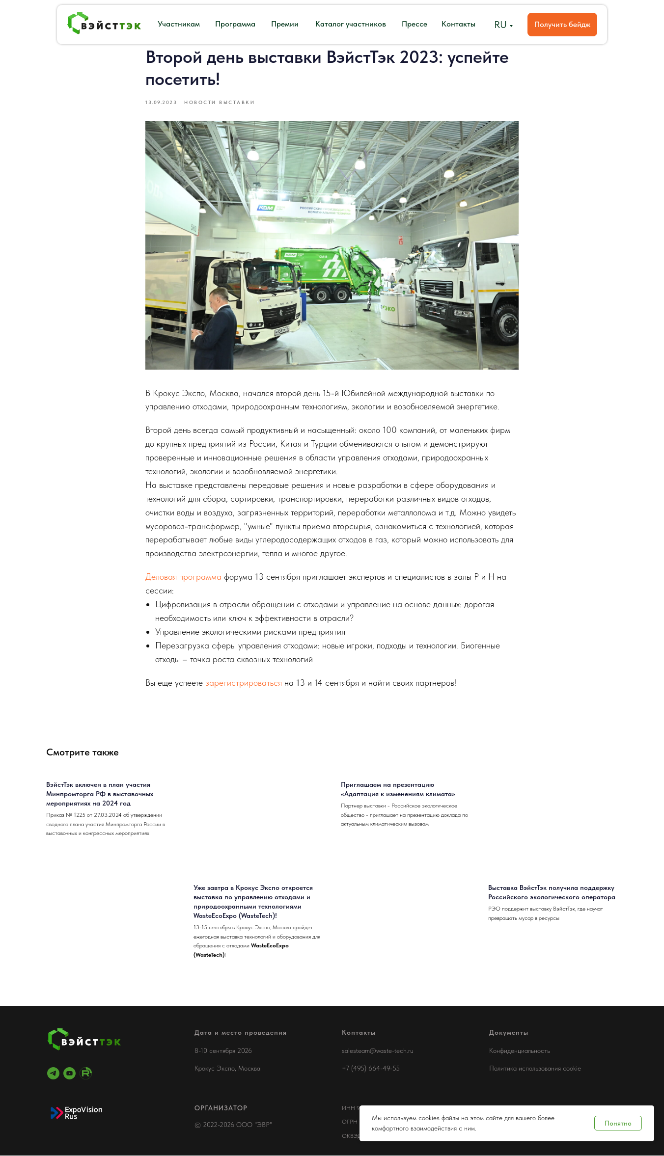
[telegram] (53, 1074)
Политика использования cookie (535, 1069)
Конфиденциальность (519, 1051)
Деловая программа (183, 577)
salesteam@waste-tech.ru (378, 1051)
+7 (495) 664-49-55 (371, 1069)
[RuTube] (86, 1074)
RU (500, 24)
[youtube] (69, 1074)
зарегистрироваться (243, 682)
